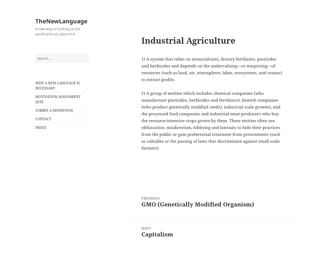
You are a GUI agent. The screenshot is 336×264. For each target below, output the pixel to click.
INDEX (40, 127)
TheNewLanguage (61, 21)
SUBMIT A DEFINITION (54, 110)
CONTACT (43, 119)
